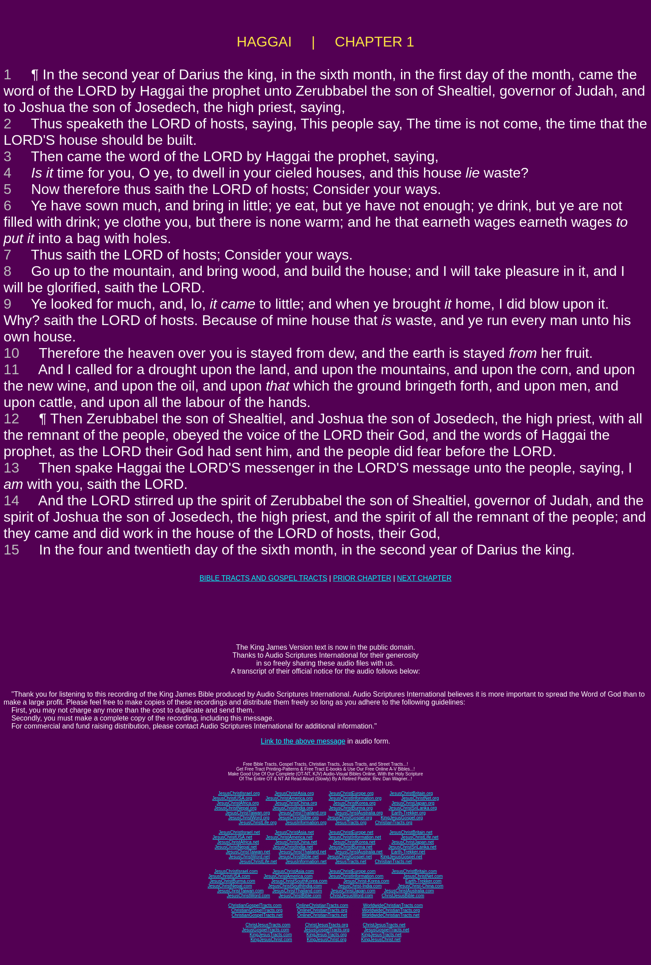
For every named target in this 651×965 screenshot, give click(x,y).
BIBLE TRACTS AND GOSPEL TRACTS (263, 578)
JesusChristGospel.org (349, 817)
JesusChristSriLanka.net (412, 847)
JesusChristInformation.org (354, 798)
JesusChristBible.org (298, 817)
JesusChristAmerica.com (288, 876)
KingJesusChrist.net (381, 939)
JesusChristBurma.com (232, 881)
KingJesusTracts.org (327, 934)
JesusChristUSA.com (229, 876)
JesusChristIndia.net (293, 847)
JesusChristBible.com (300, 895)
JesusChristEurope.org (351, 793)
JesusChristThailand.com (297, 890)
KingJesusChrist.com (271, 939)
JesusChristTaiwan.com (240, 890)
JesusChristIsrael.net (239, 832)
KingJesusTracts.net (381, 934)
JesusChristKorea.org (354, 803)
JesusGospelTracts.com (265, 929)
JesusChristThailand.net (302, 851)
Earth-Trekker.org (408, 812)
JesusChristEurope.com (351, 871)
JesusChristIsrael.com (236, 871)
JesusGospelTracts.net (386, 929)
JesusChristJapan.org (413, 803)
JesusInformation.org (305, 822)
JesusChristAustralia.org (359, 812)
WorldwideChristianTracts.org (391, 910)
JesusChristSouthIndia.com (295, 886)
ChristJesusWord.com (351, 895)
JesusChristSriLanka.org (413, 808)
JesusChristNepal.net (236, 847)
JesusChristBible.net (298, 856)
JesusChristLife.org (258, 822)
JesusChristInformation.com (355, 876)
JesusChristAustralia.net (359, 851)
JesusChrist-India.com (359, 886)
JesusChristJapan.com (353, 890)
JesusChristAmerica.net (289, 837)
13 (11, 468)
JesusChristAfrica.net (238, 842)
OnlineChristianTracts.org (322, 910)
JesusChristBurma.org (351, 808)
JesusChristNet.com (423, 876)
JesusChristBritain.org (411, 793)
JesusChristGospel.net (349, 856)
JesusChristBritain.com (414, 871)
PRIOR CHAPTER (362, 578)
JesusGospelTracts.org (326, 929)
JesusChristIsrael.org (239, 793)
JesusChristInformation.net (354, 837)
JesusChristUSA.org (232, 798)
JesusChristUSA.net (232, 837)
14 (11, 500)
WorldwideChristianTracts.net (391, 915)
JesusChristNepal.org (235, 808)
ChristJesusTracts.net (384, 924)
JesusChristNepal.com (230, 886)
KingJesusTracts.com (271, 934)
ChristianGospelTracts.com (254, 905)
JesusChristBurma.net (350, 847)
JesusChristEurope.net (350, 832)
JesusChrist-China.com (420, 886)
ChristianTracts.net (393, 861)
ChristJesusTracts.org (326, 924)
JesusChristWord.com (248, 895)
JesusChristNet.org (420, 798)
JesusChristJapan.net (412, 842)
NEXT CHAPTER (424, 578)
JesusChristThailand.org (302, 812)
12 (11, 418)
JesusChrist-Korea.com (366, 881)
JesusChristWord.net (249, 856)
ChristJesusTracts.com (268, 924)
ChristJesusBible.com (402, 895)
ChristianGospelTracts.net (256, 915)
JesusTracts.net (350, 861)
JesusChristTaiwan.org (247, 812)
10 (11, 353)
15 (11, 550)
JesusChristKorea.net (354, 842)
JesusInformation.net (306, 861)
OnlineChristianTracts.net (322, 915)
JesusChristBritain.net (410, 832)
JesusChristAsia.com (293, 871)
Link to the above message (303, 741)
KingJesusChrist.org (326, 939)
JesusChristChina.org (296, 803)
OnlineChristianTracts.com (322, 905)
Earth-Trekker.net (408, 851)
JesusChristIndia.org (293, 808)
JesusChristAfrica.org (238, 803)
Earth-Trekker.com (423, 881)
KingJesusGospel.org (402, 817)
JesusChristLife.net (420, 837)
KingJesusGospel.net (402, 856)
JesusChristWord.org (249, 817)
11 (11, 369)
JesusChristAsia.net (294, 832)
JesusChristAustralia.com (409, 890)
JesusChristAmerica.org (289, 798)
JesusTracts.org (350, 822)
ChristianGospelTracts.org (256, 910)
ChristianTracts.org (393, 822)
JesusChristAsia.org (294, 793)
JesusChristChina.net (296, 842)
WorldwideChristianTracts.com (393, 905)
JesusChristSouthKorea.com (299, 881)
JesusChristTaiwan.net (248, 851)
